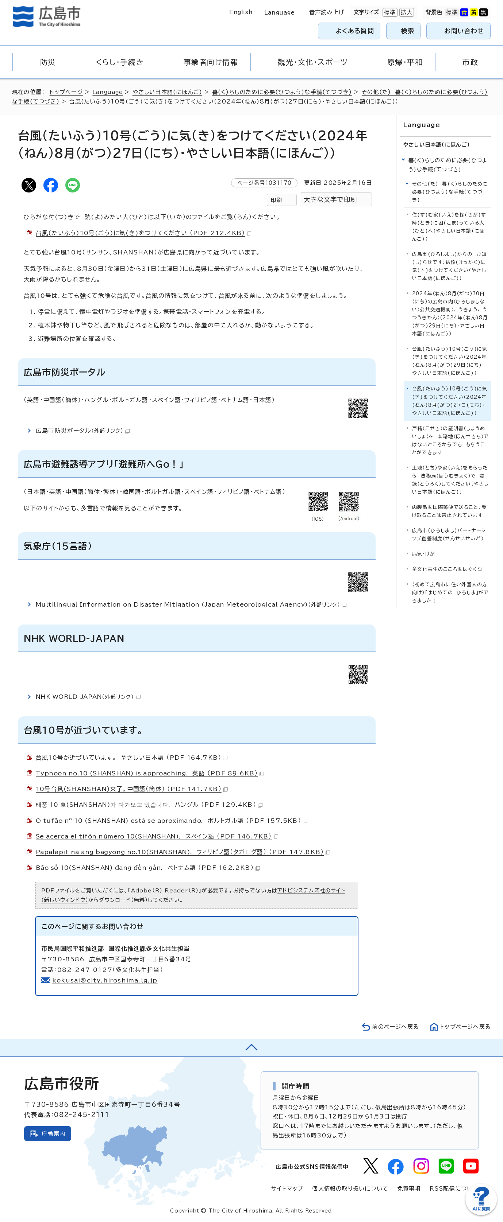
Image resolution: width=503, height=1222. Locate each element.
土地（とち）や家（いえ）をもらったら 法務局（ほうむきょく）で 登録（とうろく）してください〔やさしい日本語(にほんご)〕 (450, 479)
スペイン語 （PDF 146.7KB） (158, 836)
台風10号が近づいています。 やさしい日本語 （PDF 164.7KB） (132, 757)
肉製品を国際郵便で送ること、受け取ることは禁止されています (449, 511)
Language (279, 12)
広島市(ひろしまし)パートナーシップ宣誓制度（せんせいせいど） (449, 534)
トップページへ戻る (465, 1027)
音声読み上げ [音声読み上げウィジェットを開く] (327, 12)
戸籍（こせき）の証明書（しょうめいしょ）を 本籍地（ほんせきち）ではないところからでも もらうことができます (450, 440)
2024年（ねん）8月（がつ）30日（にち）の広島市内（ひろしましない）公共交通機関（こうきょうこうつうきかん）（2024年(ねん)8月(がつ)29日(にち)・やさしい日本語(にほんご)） (450, 313)
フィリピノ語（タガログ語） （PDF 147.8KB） (183, 852)
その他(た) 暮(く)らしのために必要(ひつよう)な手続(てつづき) (450, 192)
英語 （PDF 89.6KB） (150, 773)
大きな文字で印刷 (330, 199)
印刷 (276, 200)
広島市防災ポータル (83, 430)
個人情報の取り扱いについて (350, 1188)
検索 (408, 31)
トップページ (66, 92)
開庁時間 (295, 1086)
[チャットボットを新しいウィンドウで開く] (481, 1213)
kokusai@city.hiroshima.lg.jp (105, 980)
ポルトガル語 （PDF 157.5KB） (172, 821)
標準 (389, 12)
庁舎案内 (53, 1133)
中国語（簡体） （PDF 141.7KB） (132, 789)
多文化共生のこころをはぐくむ (447, 569)
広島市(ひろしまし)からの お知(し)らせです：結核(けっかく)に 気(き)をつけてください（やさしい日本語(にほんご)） (451, 266)
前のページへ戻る (395, 1027)
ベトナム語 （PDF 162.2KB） (148, 868)
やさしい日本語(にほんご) (168, 92)
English (241, 12)
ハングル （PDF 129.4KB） (150, 804)
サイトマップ (287, 1188)
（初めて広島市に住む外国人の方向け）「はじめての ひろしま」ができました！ (450, 592)
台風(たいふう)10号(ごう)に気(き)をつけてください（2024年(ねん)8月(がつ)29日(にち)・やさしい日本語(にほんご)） (449, 361)
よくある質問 (355, 31)
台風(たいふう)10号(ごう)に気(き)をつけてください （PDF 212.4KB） (144, 233)
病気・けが (423, 553)
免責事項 (409, 1188)
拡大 (405, 12)
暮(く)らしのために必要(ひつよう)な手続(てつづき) (282, 92)
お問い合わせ (464, 31)
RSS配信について (454, 1188)
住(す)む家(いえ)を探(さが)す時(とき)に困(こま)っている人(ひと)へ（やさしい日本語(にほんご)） (449, 227)
